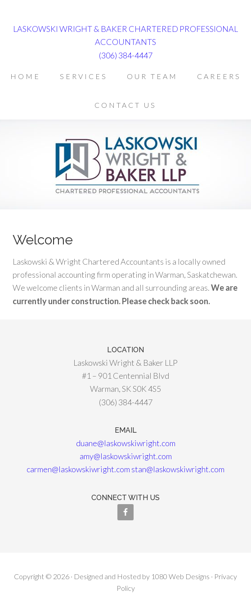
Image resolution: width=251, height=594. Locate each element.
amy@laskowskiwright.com (126, 456)
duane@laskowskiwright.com (125, 443)
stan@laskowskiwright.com (177, 469)
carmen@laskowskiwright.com (78, 469)
